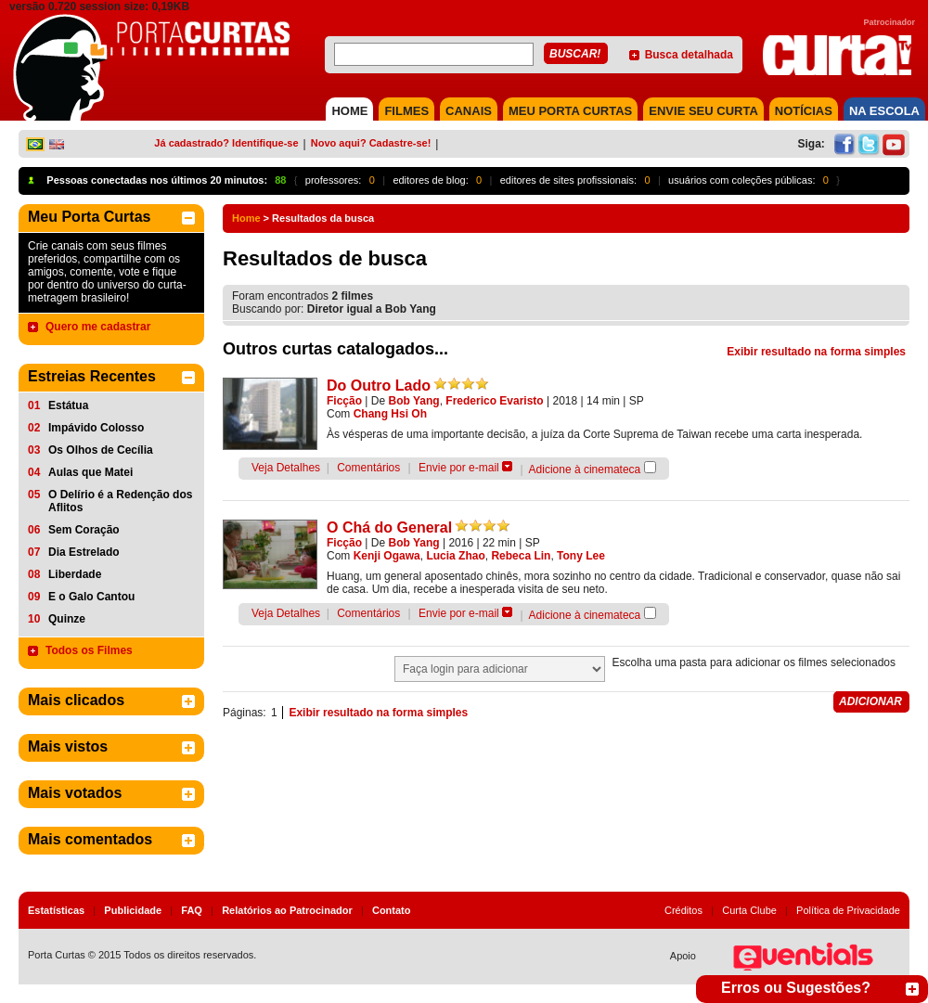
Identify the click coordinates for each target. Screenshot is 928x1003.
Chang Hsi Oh (390, 413)
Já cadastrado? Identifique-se (226, 142)
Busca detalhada (689, 54)
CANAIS (468, 111)
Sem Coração (84, 529)
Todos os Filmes (89, 650)
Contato (391, 910)
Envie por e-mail (459, 467)
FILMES (406, 111)
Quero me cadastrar (97, 326)
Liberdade (74, 574)
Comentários (368, 467)
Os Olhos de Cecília (100, 450)
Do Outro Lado (379, 385)
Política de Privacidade (848, 910)
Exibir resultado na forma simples (816, 351)
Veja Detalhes (285, 467)
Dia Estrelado (84, 552)
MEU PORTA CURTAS (570, 111)
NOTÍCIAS (803, 111)
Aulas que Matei (90, 472)
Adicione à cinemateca (585, 469)
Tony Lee (581, 555)
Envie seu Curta (703, 111)
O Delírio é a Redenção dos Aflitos (120, 501)
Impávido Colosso (96, 427)
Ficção (344, 400)
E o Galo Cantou (91, 596)
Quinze (66, 618)
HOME (349, 111)
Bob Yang (414, 400)
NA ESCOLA (884, 111)
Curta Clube (749, 910)
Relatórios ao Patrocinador (287, 910)
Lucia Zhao (455, 555)
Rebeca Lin (520, 555)
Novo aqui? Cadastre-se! (371, 142)
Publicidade (132, 910)
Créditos (683, 910)
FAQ (191, 910)
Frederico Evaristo (494, 400)
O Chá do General (389, 527)
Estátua (68, 405)
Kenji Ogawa (387, 555)
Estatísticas (56, 910)
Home (246, 218)
